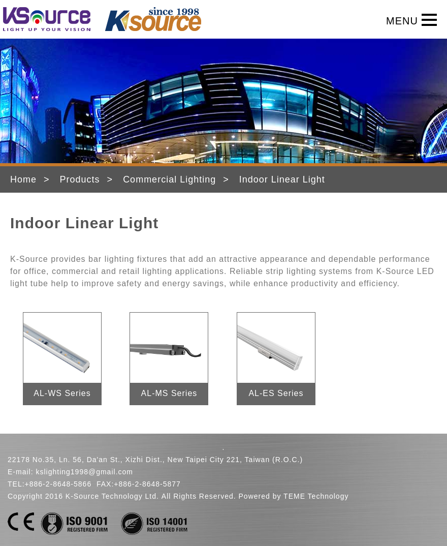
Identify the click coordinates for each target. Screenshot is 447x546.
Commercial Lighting (169, 179)
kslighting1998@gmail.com (84, 472)
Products (80, 179)
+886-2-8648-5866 (58, 484)
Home (23, 179)
